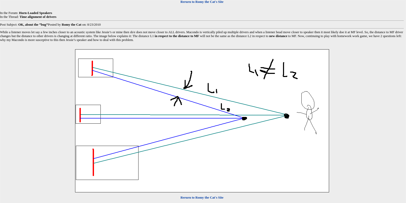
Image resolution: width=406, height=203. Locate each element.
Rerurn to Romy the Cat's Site (201, 2)
